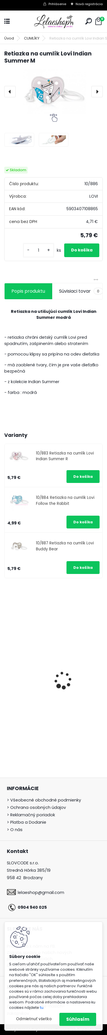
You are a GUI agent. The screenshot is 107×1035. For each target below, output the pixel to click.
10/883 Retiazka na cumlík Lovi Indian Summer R (65, 456)
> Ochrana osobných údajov (36, 807)
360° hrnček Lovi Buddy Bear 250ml (47, 708)
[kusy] (38, 250)
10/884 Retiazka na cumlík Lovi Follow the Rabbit (65, 500)
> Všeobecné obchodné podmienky (44, 800)
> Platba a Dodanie (26, 822)
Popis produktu (28, 291)
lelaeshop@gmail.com (41, 892)
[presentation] (10, 91)
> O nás (15, 829)
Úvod (9, 38)
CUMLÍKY (31, 38)
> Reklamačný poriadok (31, 815)
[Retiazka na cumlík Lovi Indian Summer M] (53, 91)
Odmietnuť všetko (34, 1019)
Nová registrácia (89, 4)
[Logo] (54, 21)
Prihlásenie (57, 4)
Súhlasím (77, 1019)
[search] (88, 21)
